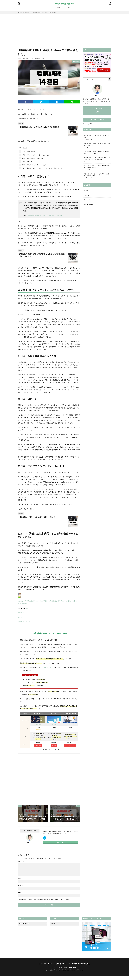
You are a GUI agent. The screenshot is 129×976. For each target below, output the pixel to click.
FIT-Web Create (64, 970)
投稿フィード (87, 195)
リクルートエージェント (69, 724)
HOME (20, 12)
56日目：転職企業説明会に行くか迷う (31, 158)
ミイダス (54, 724)
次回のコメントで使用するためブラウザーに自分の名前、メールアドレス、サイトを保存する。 (45, 899)
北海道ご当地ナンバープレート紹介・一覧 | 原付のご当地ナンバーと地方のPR (97, 158)
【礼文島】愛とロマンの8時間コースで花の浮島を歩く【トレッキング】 (97, 152)
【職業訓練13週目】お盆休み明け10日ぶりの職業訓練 (39, 127)
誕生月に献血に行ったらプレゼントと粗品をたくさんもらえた (97, 136)
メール (20, 885)
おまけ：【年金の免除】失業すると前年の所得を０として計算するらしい (40, 168)
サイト (19, 892)
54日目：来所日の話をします (28, 151)
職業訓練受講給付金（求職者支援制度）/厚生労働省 (45, 215)
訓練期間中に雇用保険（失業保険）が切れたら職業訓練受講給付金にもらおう (42, 255)
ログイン (86, 191)
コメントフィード (89, 199)
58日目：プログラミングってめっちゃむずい (33, 165)
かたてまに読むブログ (70, 967)
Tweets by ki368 (87, 124)
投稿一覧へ (60, 842)
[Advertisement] (64, 30)
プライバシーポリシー (46, 964)
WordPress (80, 970)
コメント (21, 861)
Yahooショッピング (24, 621)
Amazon (20, 617)
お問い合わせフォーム (63, 964)
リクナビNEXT (47, 668)
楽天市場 (21, 612)
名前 (20, 878)
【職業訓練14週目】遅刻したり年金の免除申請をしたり (45, 12)
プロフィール (66, 7)
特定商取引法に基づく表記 (81, 964)
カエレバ (28, 608)
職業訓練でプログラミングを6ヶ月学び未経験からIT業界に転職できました (97, 166)
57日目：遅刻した (25, 161)
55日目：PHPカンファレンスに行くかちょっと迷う (34, 155)
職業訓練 (27, 12)
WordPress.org (88, 204)
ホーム (59, 7)
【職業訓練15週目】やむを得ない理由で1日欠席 (37, 517)
